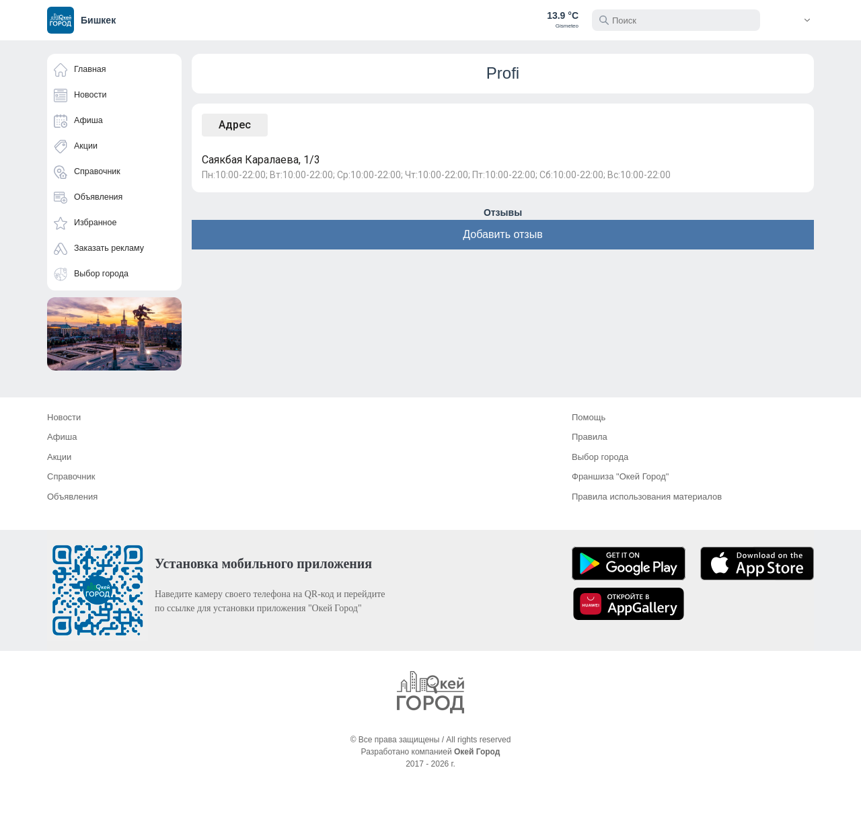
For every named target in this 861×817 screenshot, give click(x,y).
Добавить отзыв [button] (502, 234)
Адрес (235, 124)
